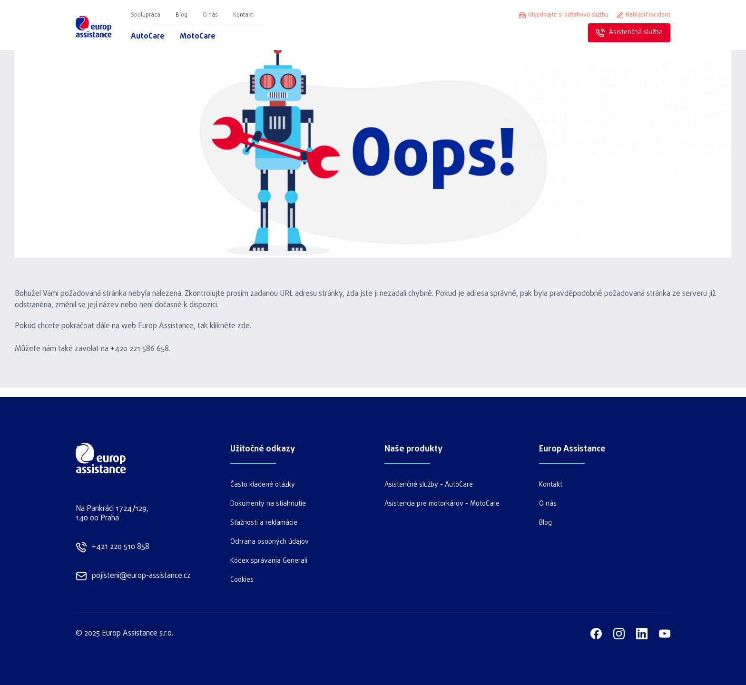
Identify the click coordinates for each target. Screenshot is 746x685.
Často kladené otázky (262, 485)
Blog (181, 15)
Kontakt (243, 15)
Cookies (242, 580)
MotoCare (198, 36)
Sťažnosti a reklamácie (263, 523)
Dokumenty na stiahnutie (268, 504)
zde (243, 326)
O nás (210, 15)
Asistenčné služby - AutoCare (428, 485)
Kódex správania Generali (268, 561)
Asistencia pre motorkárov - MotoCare (442, 504)
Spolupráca (145, 15)
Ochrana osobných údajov (269, 542)
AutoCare (148, 36)
